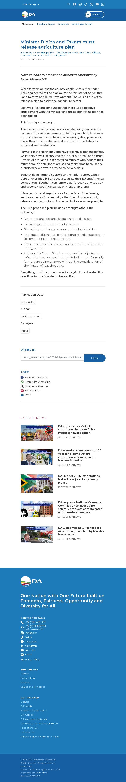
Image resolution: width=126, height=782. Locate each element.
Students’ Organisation (34, 710)
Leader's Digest (46, 24)
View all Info (30, 660)
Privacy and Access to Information (40, 736)
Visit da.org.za (30, 4)
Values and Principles (33, 686)
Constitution (28, 678)
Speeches (63, 24)
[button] (62, 377)
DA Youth (26, 706)
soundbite (85, 75)
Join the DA (27, 732)
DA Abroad (27, 714)
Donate (25, 701)
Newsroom (28, 24)
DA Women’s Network (34, 719)
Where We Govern (82, 24)
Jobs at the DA (29, 727)
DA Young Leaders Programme (39, 723)
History (25, 673)
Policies (25, 682)
